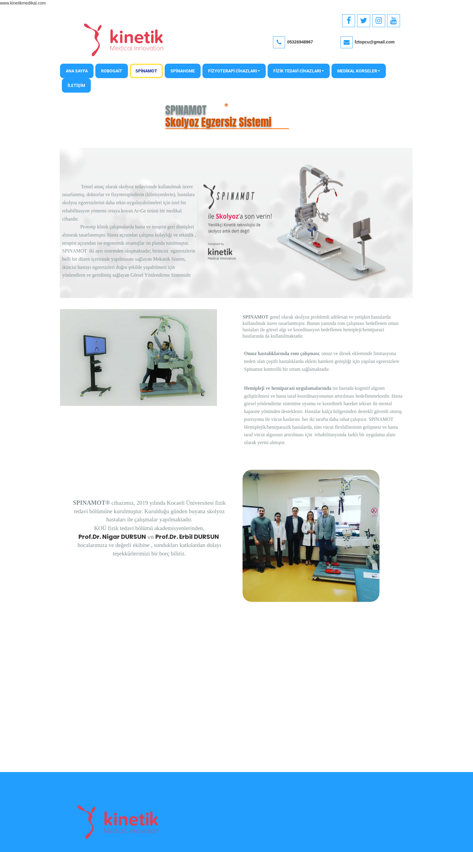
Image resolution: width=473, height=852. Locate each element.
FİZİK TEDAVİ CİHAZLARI (298, 70)
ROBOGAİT (111, 70)
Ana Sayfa (77, 70)
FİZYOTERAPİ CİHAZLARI (234, 70)
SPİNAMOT (146, 70)
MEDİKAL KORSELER (358, 70)
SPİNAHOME (182, 70)
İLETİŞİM (76, 85)
